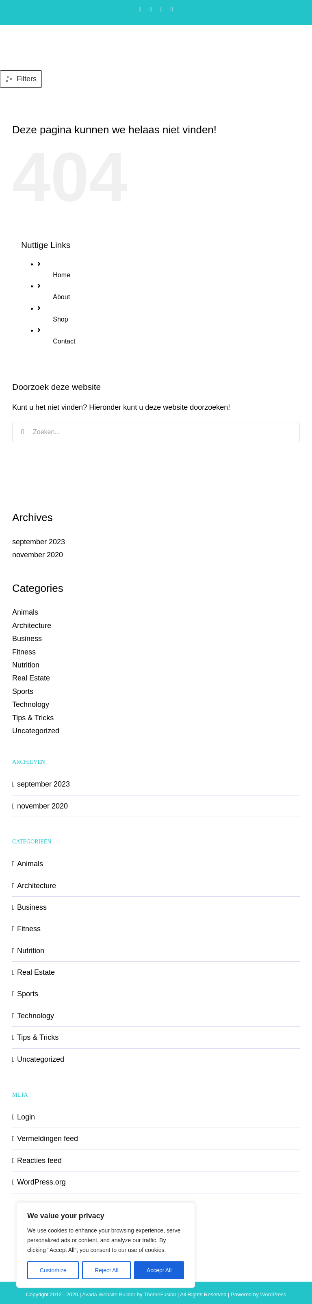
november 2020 (37, 555)
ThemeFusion (160, 1294)
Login (26, 1117)
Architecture (31, 626)
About (61, 296)
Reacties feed (39, 1160)
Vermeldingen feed (47, 1138)
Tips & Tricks (33, 718)
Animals (25, 612)
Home (61, 275)
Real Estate (31, 678)
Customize (53, 1270)
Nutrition (25, 665)
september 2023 (38, 542)
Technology (30, 704)
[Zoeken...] (156, 432)
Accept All (159, 1270)
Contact (64, 341)
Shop (60, 319)
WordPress (273, 1294)
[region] (105, 1245)
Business (27, 639)
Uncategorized (35, 731)
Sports (22, 691)
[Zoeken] (22, 432)
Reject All (106, 1270)
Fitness (24, 652)
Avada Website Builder (108, 1294)
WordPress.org (41, 1182)
